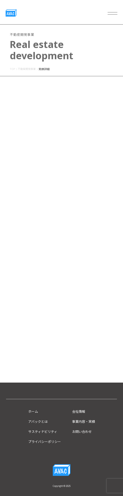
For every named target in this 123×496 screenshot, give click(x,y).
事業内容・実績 (83, 421)
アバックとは (38, 421)
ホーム (33, 411)
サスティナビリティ (42, 431)
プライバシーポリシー (44, 441)
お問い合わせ (82, 431)
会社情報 (78, 411)
